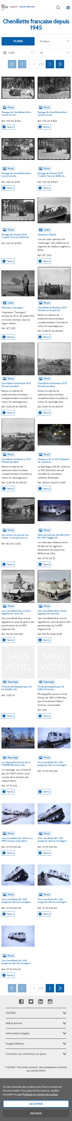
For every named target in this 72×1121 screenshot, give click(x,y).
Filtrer (18, 41)
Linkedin (40, 1001)
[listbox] (54, 41)
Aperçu (8, 126)
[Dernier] (60, 64)
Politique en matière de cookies (40, 1098)
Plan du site (36, 1079)
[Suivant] (50, 64)
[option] (54, 41)
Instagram (50, 1001)
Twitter (30, 1001)
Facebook (21, 1001)
